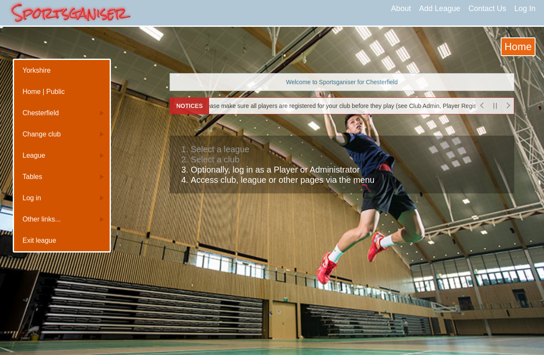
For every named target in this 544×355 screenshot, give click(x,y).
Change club (42, 134)
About (401, 8)
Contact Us (487, 8)
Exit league (39, 240)
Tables (32, 176)
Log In (525, 8)
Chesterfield (41, 112)
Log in (32, 198)
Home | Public (44, 91)
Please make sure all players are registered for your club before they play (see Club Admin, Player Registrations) (346, 105)
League (34, 155)
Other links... (42, 219)
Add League (439, 8)
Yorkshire (37, 70)
